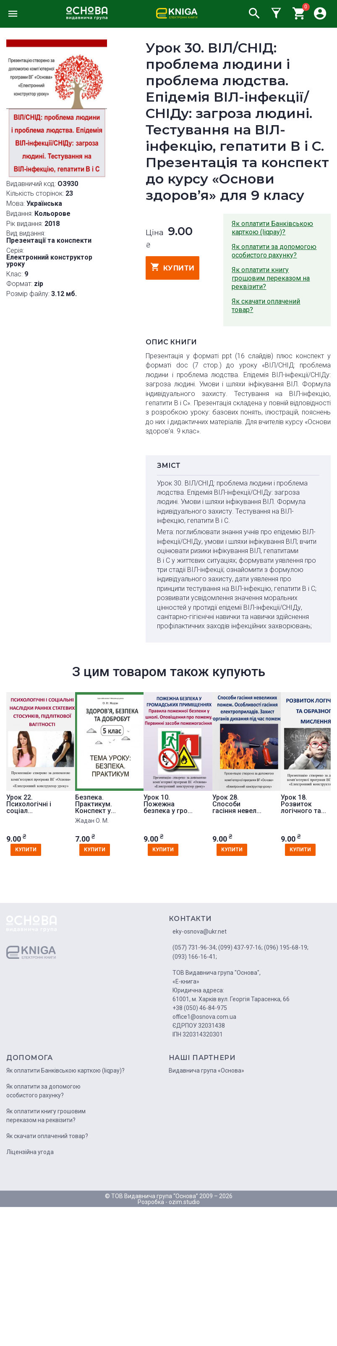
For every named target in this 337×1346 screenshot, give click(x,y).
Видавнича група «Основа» (206, 1070)
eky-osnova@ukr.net (199, 931)
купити (173, 267)
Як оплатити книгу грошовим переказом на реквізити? (271, 278)
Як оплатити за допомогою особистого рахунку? (274, 251)
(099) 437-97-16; (240, 947)
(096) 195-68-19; (286, 947)
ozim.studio (184, 1202)
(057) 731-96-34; (194, 947)
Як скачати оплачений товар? (266, 305)
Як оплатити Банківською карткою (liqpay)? (272, 228)
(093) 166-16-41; (194, 956)
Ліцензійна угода (30, 1152)
